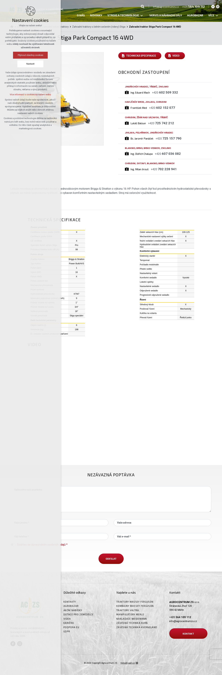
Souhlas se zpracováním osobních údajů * (42, 544)
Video (176, 55)
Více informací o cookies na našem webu (30, 94)
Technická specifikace (141, 55)
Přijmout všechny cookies (30, 55)
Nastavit (30, 63)
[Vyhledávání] (142, 6)
